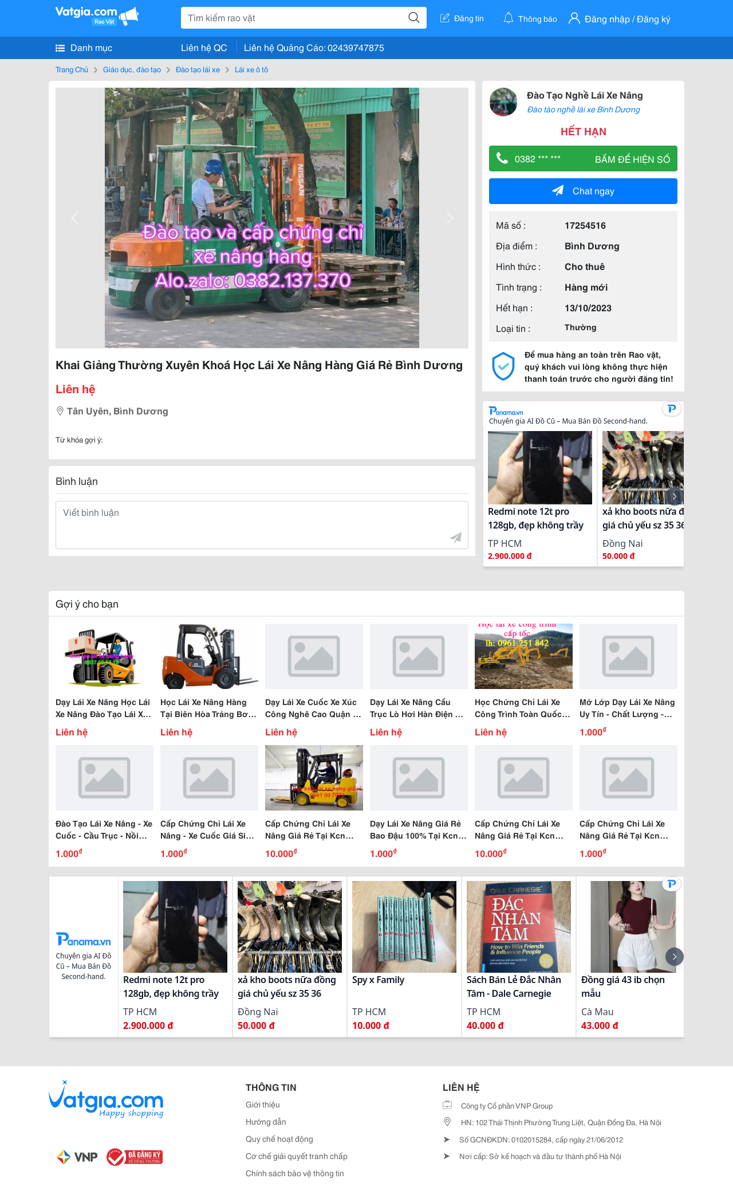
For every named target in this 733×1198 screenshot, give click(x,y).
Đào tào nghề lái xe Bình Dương (583, 109)
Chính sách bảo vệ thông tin (295, 1173)
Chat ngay (583, 190)
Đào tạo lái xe (198, 69)
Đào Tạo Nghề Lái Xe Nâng (585, 94)
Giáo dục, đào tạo (132, 69)
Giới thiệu (263, 1104)
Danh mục (84, 47)
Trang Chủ (72, 69)
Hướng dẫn (266, 1121)
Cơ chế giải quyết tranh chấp (297, 1155)
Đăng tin (462, 18)
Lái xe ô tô (251, 69)
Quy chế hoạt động (279, 1138)
